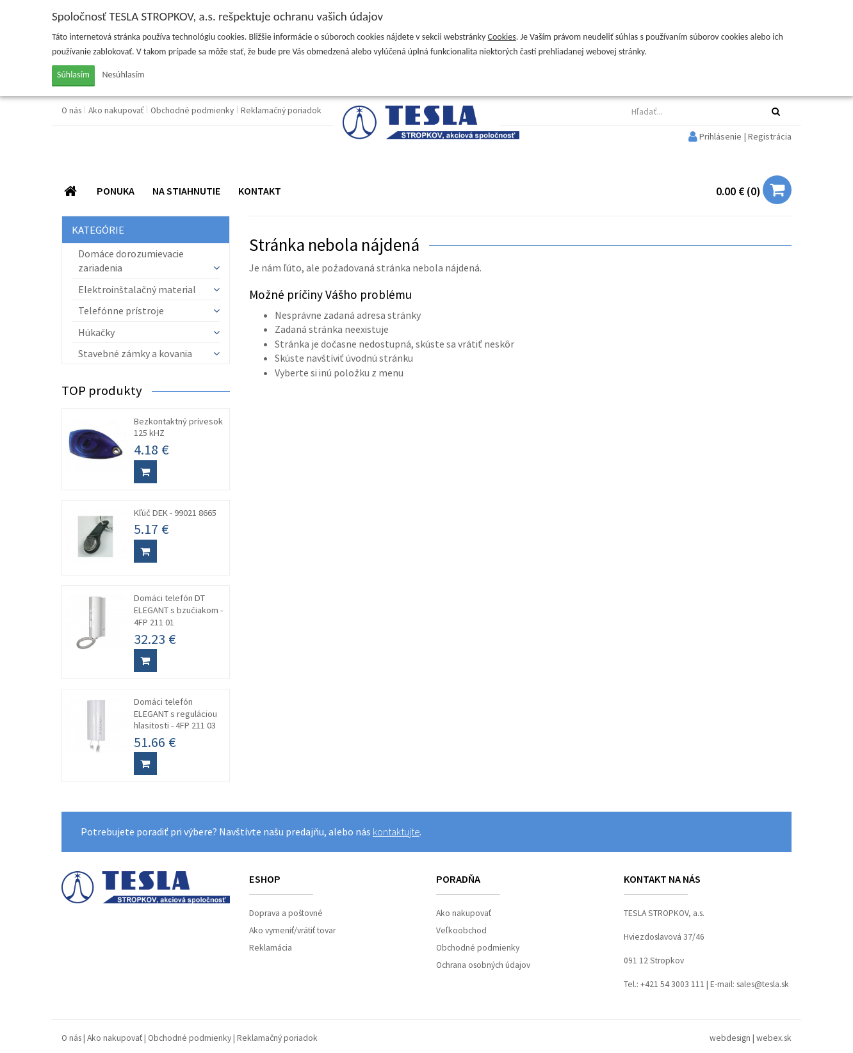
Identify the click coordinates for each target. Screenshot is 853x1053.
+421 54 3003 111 (672, 984)
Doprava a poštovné (286, 913)
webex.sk (774, 1038)
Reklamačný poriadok (281, 110)
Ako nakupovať (116, 110)
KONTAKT (259, 190)
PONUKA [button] (115, 190)
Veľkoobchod (461, 930)
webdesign (730, 1038)
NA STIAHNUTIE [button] (186, 190)
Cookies (502, 36)
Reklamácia (270, 947)
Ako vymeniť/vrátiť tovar (292, 930)
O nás (72, 110)
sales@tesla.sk (762, 984)
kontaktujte (396, 831)
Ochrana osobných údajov (483, 965)
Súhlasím (73, 74)
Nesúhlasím (123, 74)
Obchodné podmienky (193, 110)
